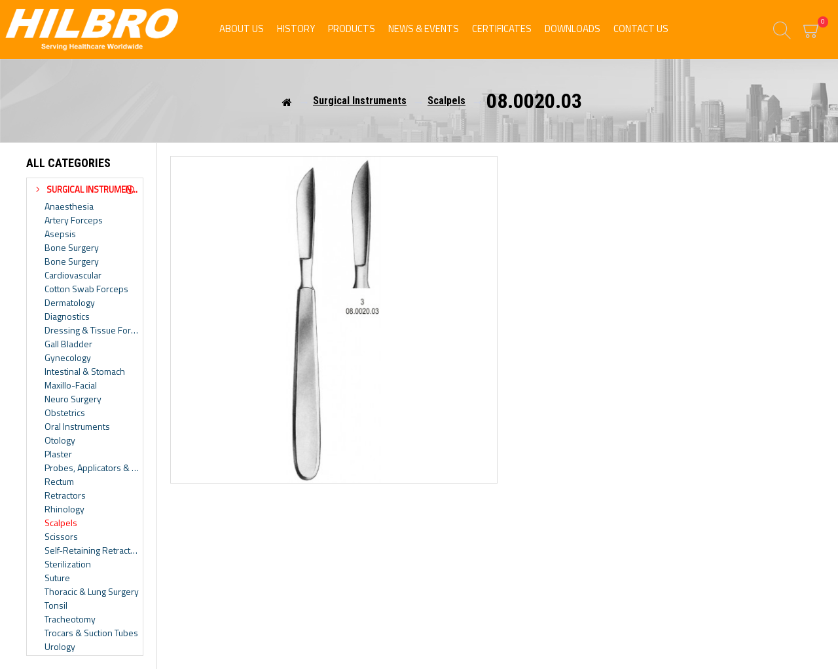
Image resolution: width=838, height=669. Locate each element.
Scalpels (446, 100)
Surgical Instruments (360, 100)
